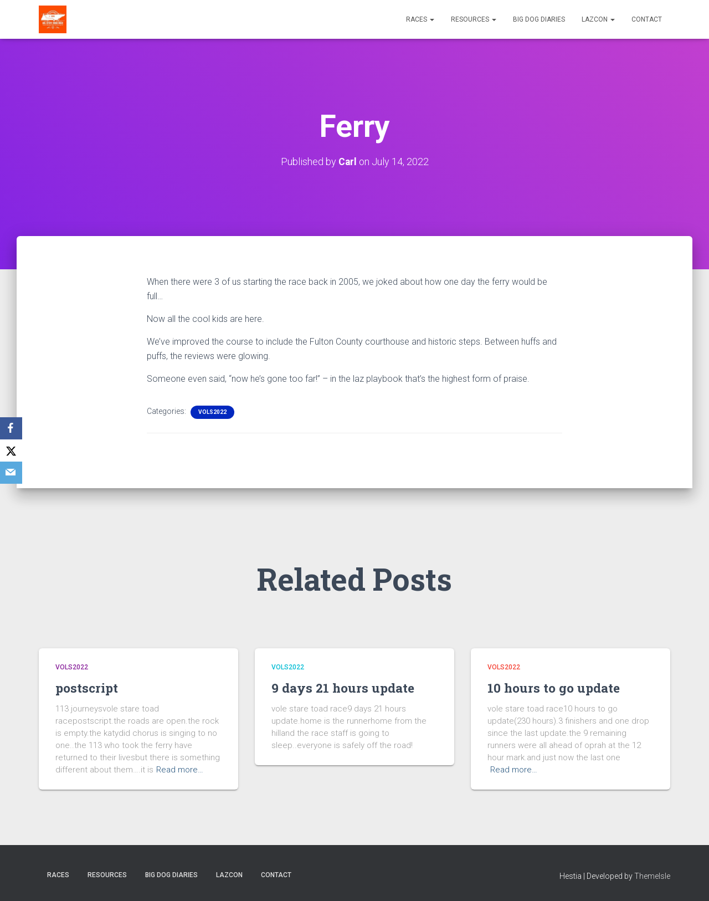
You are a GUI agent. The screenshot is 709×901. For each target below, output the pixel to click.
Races (420, 19)
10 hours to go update (556, 688)
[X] (11, 450)
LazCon (598, 19)
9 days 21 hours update (345, 688)
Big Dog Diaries (539, 19)
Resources (473, 19)
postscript (88, 688)
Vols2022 (212, 411)
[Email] (11, 473)
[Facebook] (11, 428)
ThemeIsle (652, 876)
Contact (646, 19)
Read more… (179, 770)
